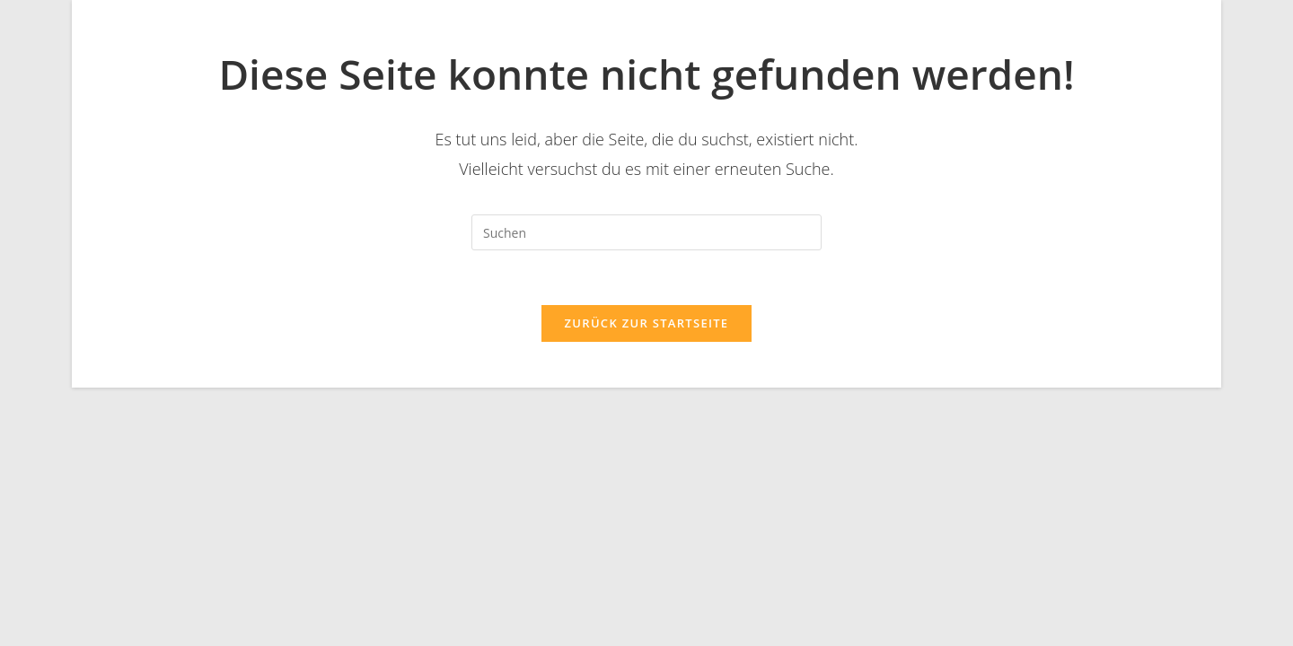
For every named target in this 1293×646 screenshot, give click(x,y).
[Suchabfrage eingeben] (646, 232)
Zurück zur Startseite (647, 323)
